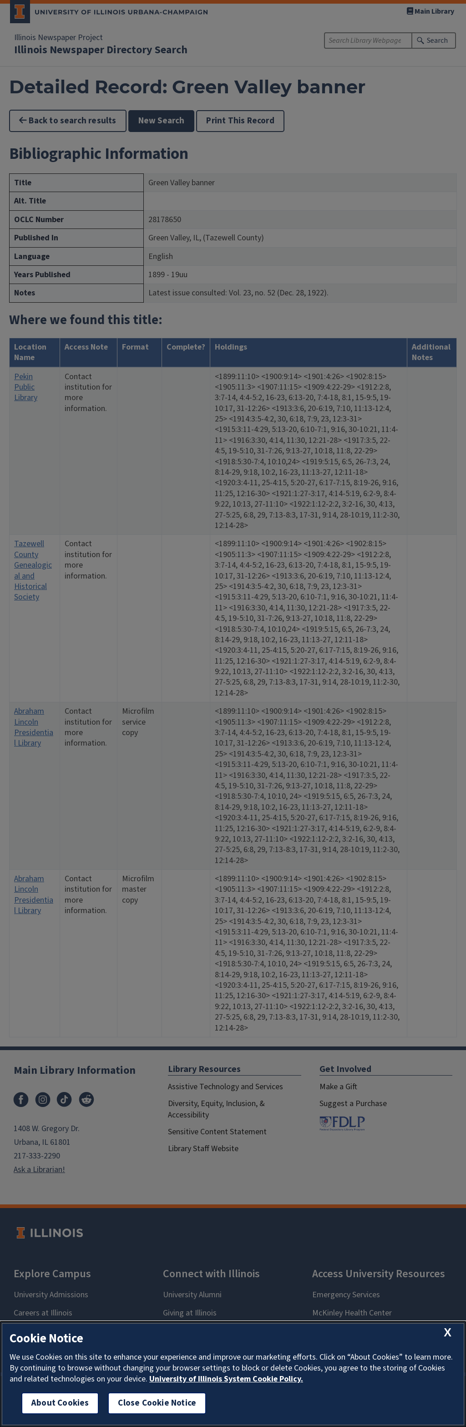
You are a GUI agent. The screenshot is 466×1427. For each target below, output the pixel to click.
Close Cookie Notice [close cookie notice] (157, 1403)
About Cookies (60, 1403)
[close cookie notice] (447, 1332)
